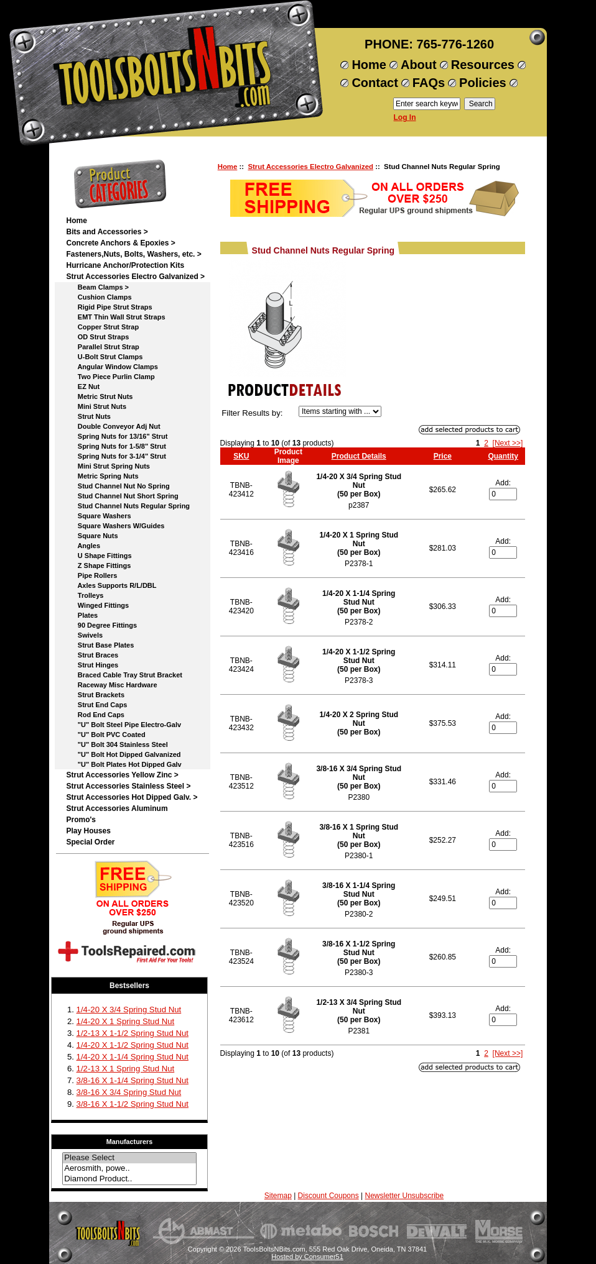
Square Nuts (92, 535)
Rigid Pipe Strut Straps (109, 307)
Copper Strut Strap (102, 327)
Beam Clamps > (97, 287)
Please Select (129, 1158)
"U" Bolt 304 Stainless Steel (116, 744)
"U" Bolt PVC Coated (105, 734)
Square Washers (98, 516)
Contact (375, 82)
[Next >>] (508, 443)
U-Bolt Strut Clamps (104, 356)
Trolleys (84, 595)
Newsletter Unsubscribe (404, 1195)
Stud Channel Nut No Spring (117, 486)
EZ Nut (83, 386)
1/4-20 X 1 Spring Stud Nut (126, 1021)
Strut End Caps (96, 704)
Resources (483, 64)
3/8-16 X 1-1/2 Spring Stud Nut (133, 1104)
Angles (83, 545)
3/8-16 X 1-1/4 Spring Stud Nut (133, 1080)
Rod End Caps (95, 714)
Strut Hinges (92, 665)
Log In (405, 117)
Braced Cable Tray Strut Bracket (124, 675)
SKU (241, 456)
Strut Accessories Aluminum (116, 808)
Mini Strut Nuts (96, 406)
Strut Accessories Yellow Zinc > (122, 775)
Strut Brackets (95, 694)
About (419, 64)
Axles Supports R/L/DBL (111, 585)
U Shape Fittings (98, 555)
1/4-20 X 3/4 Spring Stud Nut (129, 1009)
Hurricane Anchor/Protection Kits (125, 265)
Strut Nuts (88, 416)
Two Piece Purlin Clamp (110, 376)
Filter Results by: (251, 413)
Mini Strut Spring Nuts (107, 466)
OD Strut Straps (97, 337)
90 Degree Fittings (101, 625)
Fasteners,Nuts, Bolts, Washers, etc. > (133, 254)
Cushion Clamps (98, 297)
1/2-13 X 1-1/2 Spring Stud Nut (133, 1033)
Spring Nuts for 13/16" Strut (116, 436)
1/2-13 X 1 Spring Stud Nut (126, 1068)
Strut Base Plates (100, 645)
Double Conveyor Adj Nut (113, 426)
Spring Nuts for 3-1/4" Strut (115, 456)
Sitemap (278, 1195)
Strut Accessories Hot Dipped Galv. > (131, 797)
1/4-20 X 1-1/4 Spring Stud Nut (133, 1056)
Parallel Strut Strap (102, 346)
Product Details (359, 456)
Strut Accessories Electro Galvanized (310, 166)
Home (369, 64)
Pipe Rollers (91, 575)
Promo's (81, 819)
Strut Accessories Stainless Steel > (128, 786)
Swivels (84, 635)
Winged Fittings (97, 605)
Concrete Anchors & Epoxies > (120, 243)
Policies (482, 82)
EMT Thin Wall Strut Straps (115, 317)
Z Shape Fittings (98, 565)
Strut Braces (92, 655)
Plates (82, 615)
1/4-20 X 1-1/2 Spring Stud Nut (133, 1045)
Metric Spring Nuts (102, 476)
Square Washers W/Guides (115, 525)
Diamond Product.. (129, 1179)
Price (443, 456)
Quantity (503, 456)
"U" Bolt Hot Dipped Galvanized (123, 754)
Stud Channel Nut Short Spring (122, 496)
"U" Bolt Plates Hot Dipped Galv (123, 764)
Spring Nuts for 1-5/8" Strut (115, 446)
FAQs (428, 82)
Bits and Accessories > (106, 231)
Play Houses (88, 831)
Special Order (90, 842)
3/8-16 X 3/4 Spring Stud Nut (129, 1092)
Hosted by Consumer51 (307, 1256)
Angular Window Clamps (111, 366)
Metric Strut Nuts (99, 396)
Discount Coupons (328, 1195)
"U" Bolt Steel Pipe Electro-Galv (123, 724)
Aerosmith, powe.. (129, 1168)
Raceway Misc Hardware (111, 685)
